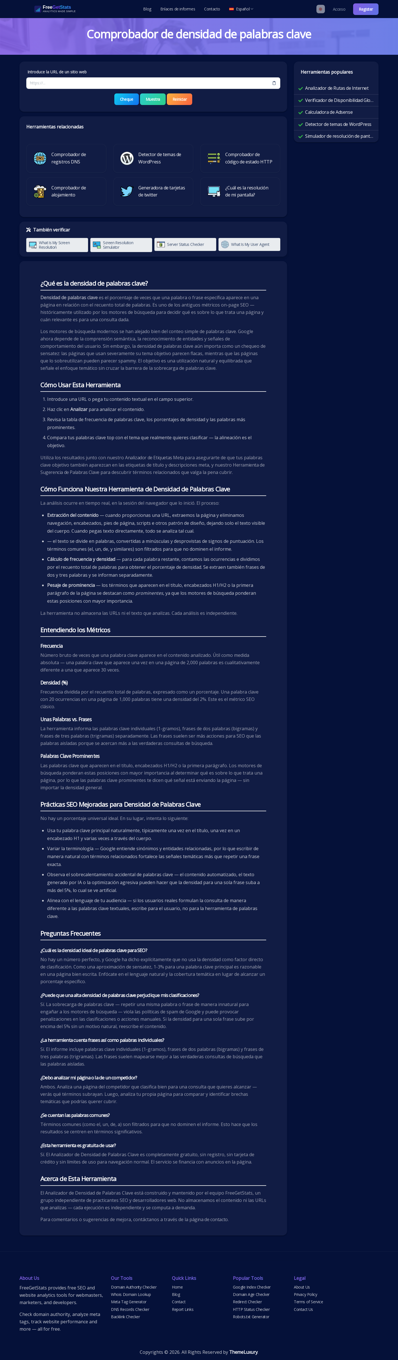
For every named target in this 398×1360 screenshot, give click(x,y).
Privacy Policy (305, 1294)
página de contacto (208, 1219)
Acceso (339, 9)
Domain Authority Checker (133, 1286)
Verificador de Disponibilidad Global (339, 100)
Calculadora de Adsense (329, 112)
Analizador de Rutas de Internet (337, 88)
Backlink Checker (125, 1316)
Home (177, 1286)
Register (366, 9)
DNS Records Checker (130, 1309)
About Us (302, 1286)
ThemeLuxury (243, 1352)
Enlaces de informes (177, 9)
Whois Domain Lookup (131, 1294)
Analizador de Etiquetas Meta (154, 457)
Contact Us (303, 1309)
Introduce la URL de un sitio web (57, 72)
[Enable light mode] (320, 9)
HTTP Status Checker (251, 1309)
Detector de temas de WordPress (338, 124)
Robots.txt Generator (251, 1316)
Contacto (212, 9)
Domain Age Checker (251, 1294)
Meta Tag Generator (128, 1301)
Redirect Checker (247, 1301)
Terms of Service (308, 1301)
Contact (178, 1301)
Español (241, 9)
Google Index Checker (252, 1286)
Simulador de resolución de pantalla (339, 136)
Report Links (182, 1309)
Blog (147, 9)
